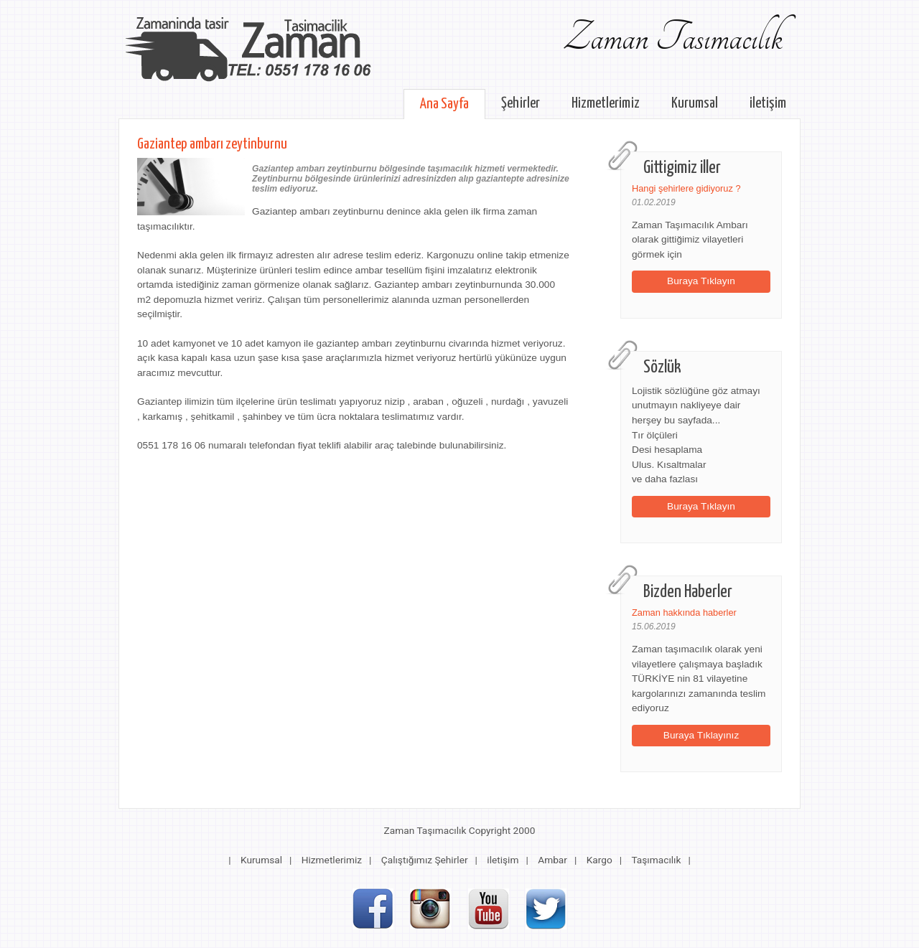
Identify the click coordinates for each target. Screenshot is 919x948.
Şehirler (520, 103)
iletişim (768, 103)
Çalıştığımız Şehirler (424, 859)
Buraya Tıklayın (701, 281)
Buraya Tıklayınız (701, 735)
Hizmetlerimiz (606, 103)
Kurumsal (694, 103)
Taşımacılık (656, 859)
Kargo (599, 859)
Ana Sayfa (444, 104)
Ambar (552, 859)
